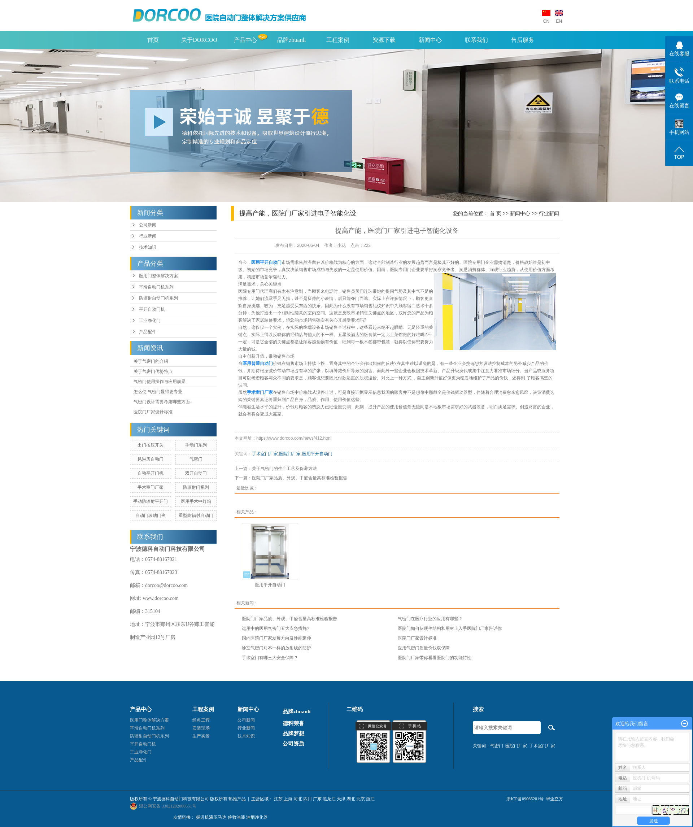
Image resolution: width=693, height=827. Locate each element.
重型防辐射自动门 (196, 515)
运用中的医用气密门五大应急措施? (275, 628)
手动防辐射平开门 (150, 501)
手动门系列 (196, 445)
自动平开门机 (151, 473)
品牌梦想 (293, 733)
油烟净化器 (257, 817)
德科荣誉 (293, 723)
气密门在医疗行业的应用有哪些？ (430, 618)
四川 (307, 798)
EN (559, 21)
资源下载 (384, 40)
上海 (288, 798)
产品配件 (147, 331)
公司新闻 (147, 224)
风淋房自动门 (151, 459)
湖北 (350, 798)
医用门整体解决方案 (158, 275)
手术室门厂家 (151, 487)
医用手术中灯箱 (196, 501)
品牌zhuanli (291, 40)
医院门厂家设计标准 (153, 411)
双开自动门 (196, 473)
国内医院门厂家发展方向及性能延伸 (276, 638)
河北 (297, 798)
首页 (153, 40)
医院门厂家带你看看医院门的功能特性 (434, 657)
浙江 (370, 798)
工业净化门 (150, 320)
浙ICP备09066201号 (525, 798)
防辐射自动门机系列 (158, 298)
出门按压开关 (151, 445)
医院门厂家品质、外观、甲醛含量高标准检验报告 (299, 477)
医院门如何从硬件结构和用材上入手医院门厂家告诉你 (450, 628)
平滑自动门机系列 (156, 287)
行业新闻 (147, 236)
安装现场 (201, 728)
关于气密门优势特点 (153, 371)
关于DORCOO (199, 40)
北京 (360, 798)
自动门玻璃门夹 (150, 515)
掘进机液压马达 (211, 817)
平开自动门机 (152, 309)
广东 (317, 798)
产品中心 (245, 40)
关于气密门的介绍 (151, 361)
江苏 (278, 798)
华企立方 (554, 798)
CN (546, 21)
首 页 (495, 213)
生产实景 (201, 736)
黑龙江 (329, 798)
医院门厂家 (290, 453)
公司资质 (293, 744)
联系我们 (476, 40)
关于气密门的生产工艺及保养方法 (284, 468)
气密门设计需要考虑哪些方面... (163, 401)
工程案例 (337, 40)
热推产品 (237, 798)
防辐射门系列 (196, 487)
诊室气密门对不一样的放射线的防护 (276, 647)
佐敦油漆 (236, 817)
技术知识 (147, 247)
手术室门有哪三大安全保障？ (270, 657)
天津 (341, 798)
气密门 (195, 459)
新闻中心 (430, 40)
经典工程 (201, 720)
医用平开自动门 (317, 453)
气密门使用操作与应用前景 (160, 381)
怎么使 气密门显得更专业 (158, 391)
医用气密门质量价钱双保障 (424, 647)
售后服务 (522, 40)
